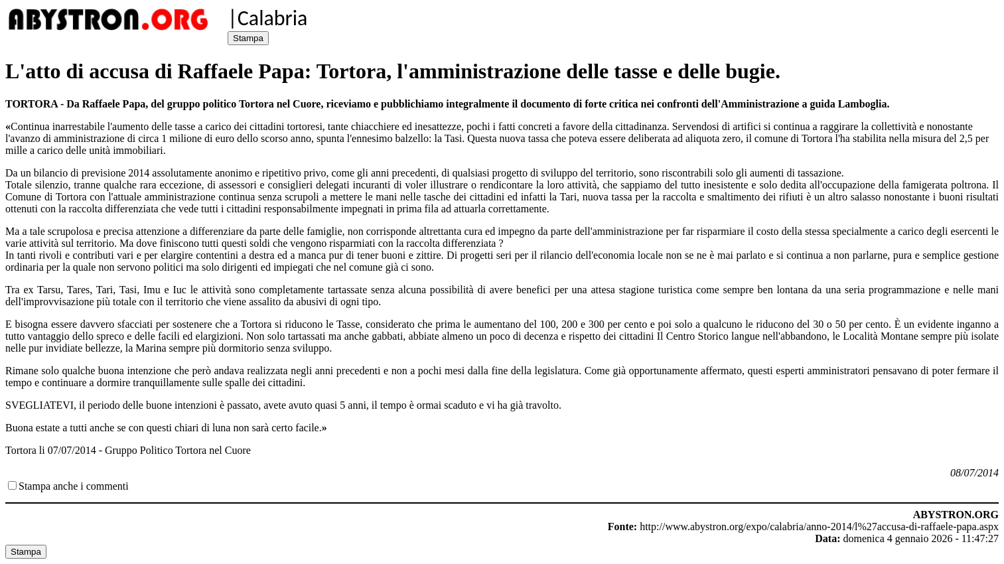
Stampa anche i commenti (74, 486)
